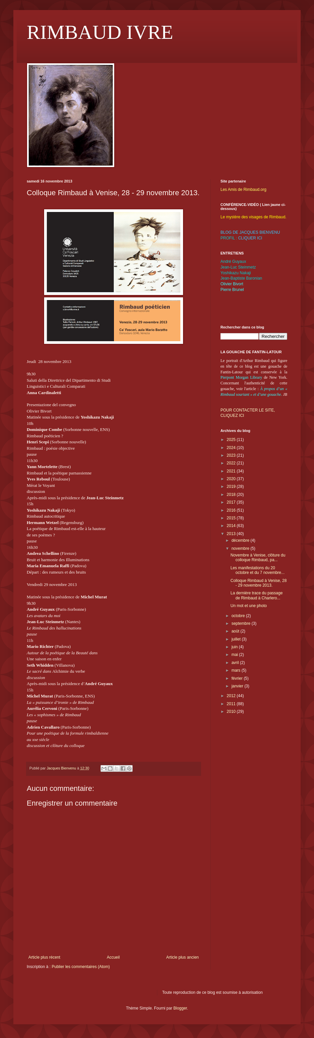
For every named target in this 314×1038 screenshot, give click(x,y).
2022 (232, 463)
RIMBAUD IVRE (100, 32)
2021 (232, 471)
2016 (232, 510)
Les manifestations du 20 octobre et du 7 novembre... (257, 570)
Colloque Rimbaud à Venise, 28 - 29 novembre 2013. (258, 583)
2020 (232, 478)
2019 (232, 486)
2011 (232, 703)
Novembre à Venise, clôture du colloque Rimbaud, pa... (257, 557)
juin (235, 647)
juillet (236, 639)
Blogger (180, 1008)
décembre (241, 540)
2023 (232, 455)
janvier (238, 686)
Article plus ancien (182, 957)
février (237, 678)
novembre (241, 548)
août (236, 631)
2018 (232, 494)
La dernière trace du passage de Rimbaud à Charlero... (256, 595)
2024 (232, 447)
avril (235, 662)
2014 (232, 525)
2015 (232, 518)
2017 (232, 502)
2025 (232, 439)
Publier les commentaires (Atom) (81, 966)
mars (236, 670)
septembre (241, 623)
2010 (232, 711)
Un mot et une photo (248, 605)
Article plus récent (44, 957)
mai (235, 654)
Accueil (113, 957)
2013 (232, 533)
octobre (238, 615)
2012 (232, 695)
